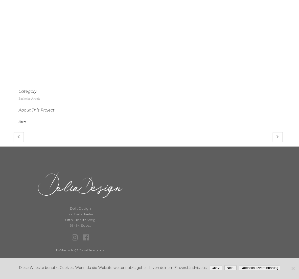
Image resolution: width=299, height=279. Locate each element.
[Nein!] (292, 268)
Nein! (230, 268)
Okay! (216, 268)
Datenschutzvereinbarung (259, 268)
